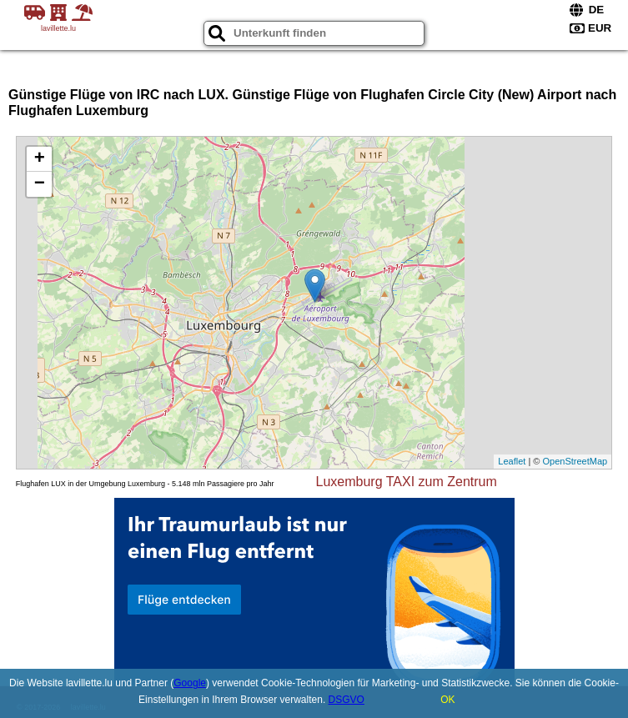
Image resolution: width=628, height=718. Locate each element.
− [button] (39, 184)
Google (189, 683)
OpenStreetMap (575, 461)
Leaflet (511, 461)
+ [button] (39, 159)
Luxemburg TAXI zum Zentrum (406, 481)
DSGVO (346, 699)
